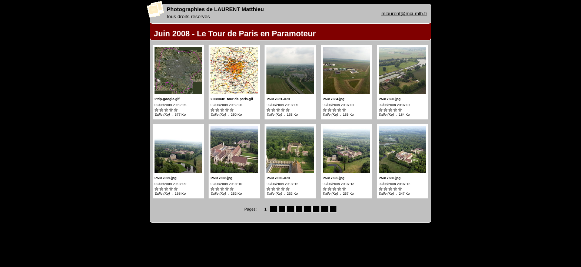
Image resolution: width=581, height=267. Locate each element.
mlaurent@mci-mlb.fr (404, 13)
